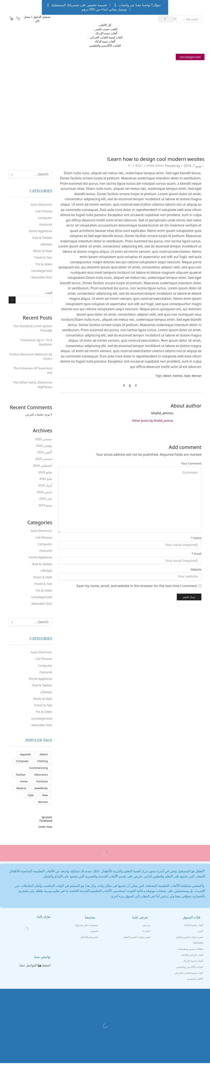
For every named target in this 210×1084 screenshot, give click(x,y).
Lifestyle (46, 246)
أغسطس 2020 (42, 473)
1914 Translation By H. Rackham (35, 346)
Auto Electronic (40, 204)
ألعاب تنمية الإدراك (105, 33)
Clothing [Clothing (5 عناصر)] (42, 779)
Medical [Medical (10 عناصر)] (19, 808)
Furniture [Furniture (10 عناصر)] (41, 801)
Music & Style (42, 253)
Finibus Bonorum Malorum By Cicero (31, 361)
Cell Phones (43, 211)
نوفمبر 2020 (43, 453)
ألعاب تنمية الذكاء (105, 41)
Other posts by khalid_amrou (150, 421)
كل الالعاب (105, 25)
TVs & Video (43, 267)
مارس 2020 (43, 501)
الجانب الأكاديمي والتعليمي (105, 45)
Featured (45, 225)
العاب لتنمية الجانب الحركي (105, 37)
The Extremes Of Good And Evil (31, 376)
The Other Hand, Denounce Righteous (31, 391)
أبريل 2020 (44, 494)
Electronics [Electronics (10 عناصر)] (40, 794)
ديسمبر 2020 (43, 446)
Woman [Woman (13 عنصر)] (42, 822)
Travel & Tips (42, 260)
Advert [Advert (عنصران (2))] (43, 772)
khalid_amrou (153, 166)
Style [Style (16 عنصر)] (30, 815)
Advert (165, 376)
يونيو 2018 (45, 515)
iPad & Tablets (41, 239)
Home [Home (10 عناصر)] (22, 801)
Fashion (176, 376)
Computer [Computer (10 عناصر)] (21, 779)
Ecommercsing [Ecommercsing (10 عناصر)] (38, 787)
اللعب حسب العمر (105, 29)
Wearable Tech (41, 281)
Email (196, 554)
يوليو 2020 (45, 480)
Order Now (44, 847)
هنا (39, 986)
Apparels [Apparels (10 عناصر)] (24, 772)
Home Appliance (39, 232)
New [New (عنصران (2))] (45, 815)
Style (186, 376)
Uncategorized (189, 57)
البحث (48, 296)
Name (196, 538)
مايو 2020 (45, 487)
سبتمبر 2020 (43, 467)
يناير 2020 (45, 508)
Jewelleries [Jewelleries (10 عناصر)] (40, 808)
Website (196, 569)
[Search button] (165, 19)
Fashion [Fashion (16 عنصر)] (19, 794)
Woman (196, 376)
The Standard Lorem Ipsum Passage (31, 332)
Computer (44, 218)
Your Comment (191, 463)
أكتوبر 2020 (44, 460)
